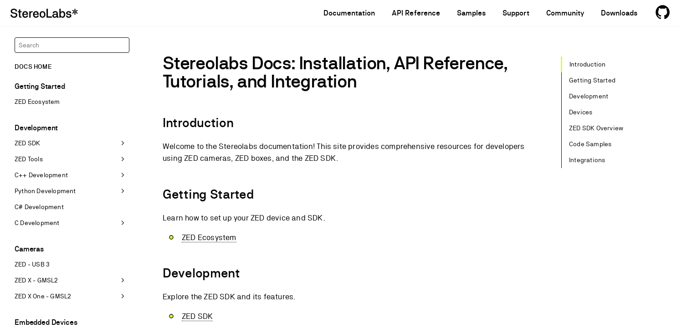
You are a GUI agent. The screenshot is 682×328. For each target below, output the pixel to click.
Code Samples (590, 144)
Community (565, 13)
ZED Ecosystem (209, 237)
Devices (580, 112)
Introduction (587, 64)
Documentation (349, 13)
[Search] (72, 45)
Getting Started (592, 80)
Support (516, 13)
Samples (471, 13)
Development (588, 96)
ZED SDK (197, 316)
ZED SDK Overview (596, 128)
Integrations (587, 160)
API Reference (416, 13)
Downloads (619, 13)
